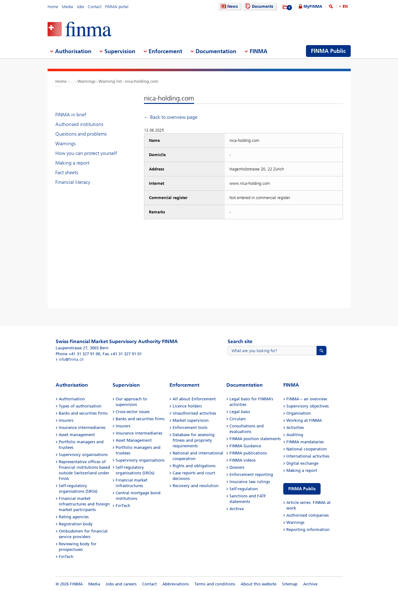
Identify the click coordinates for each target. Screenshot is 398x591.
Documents (258, 6)
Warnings (86, 81)
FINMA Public (302, 488)
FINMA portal (116, 6)
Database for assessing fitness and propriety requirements (194, 440)
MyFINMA (312, 6)
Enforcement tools (190, 427)
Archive (236, 508)
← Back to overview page (170, 117)
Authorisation (72, 399)
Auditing (294, 434)
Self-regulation (243, 488)
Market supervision (191, 420)
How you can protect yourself (86, 153)
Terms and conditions (214, 584)
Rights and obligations (194, 465)
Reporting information (308, 529)
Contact (94, 6)
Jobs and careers (121, 584)
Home (53, 6)
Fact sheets (66, 172)
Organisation (298, 413)
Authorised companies (307, 515)
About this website (258, 584)
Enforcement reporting (251, 474)
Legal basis (239, 411)
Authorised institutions (79, 124)
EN (345, 6)
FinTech (66, 556)
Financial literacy (72, 182)
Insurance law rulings (249, 481)
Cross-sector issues (133, 411)
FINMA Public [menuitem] (328, 51)
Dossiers (236, 467)
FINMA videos (242, 460)
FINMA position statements (255, 438)
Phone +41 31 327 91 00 (78, 353)
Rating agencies (74, 516)
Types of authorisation (80, 406)
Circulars (237, 418)
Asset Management (134, 440)
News (228, 6)
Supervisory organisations (83, 454)
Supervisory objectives (307, 406)
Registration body (76, 524)
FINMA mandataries (305, 442)
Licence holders (187, 406)
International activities (307, 456)
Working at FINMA (304, 420)
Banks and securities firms (83, 413)
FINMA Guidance (245, 446)
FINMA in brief (70, 115)
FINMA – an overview (306, 399)
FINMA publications (248, 453)
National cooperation (306, 449)
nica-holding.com (141, 81)
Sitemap (290, 584)
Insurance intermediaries (82, 427)
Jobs (80, 6)
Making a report (72, 163)
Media (67, 6)
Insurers (66, 420)
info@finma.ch (71, 359)
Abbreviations (175, 584)
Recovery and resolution (196, 485)
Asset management (77, 434)
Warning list (110, 81)
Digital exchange (302, 463)
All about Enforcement (194, 399)
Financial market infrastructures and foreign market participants (84, 504)
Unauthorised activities (194, 413)
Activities (295, 427)
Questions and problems (81, 134)
